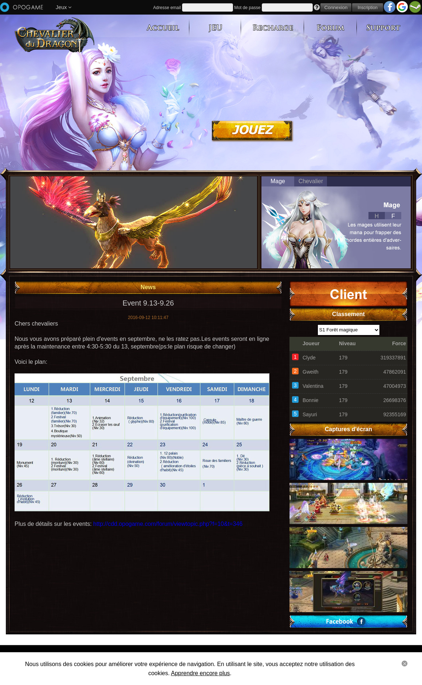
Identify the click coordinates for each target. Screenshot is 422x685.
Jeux (63, 7)
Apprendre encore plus (200, 673)
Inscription (368, 7)
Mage (278, 181)
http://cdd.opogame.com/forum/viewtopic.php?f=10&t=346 (167, 524)
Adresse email (167, 7)
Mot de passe (247, 7)
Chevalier (311, 181)
